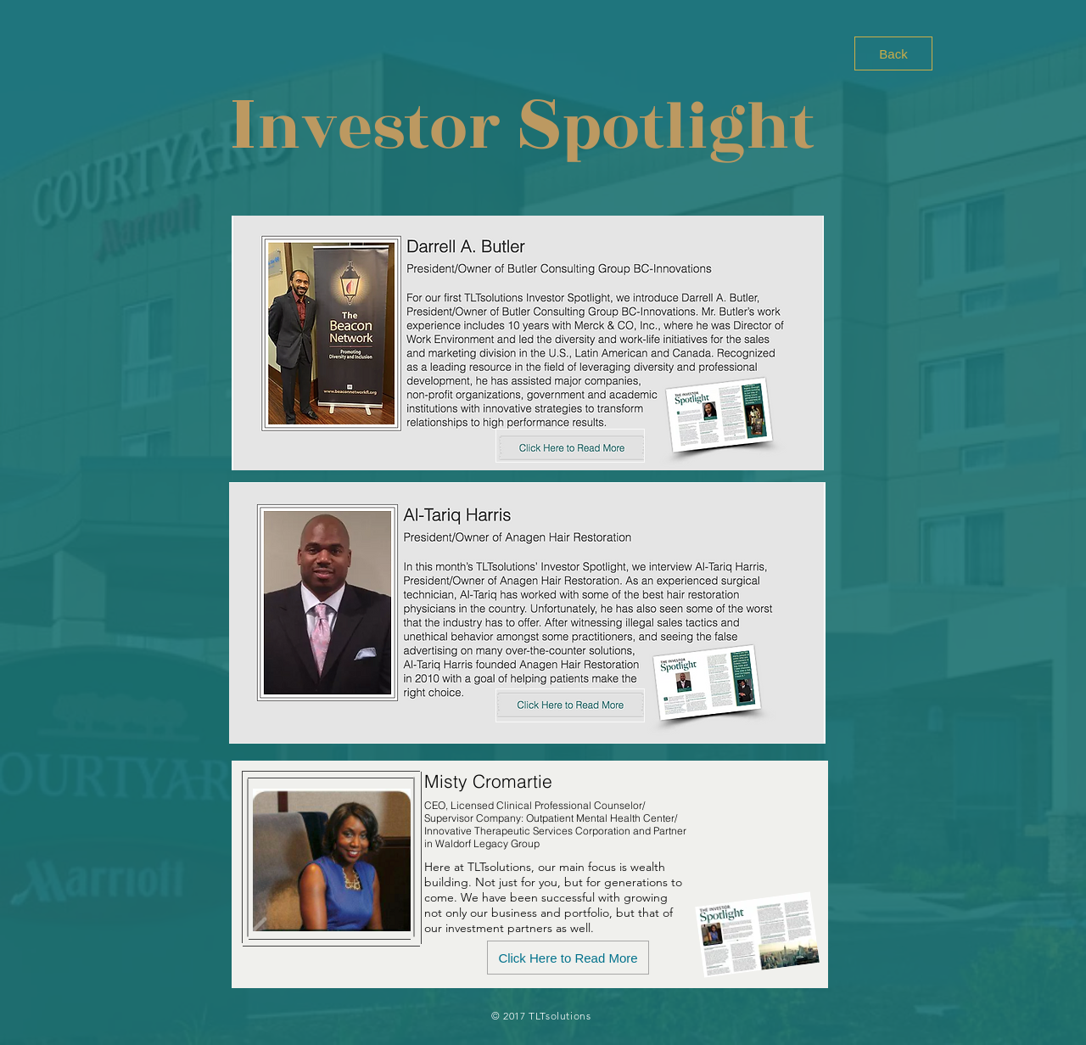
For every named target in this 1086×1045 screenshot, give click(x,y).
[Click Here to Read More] (568, 958)
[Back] (893, 53)
